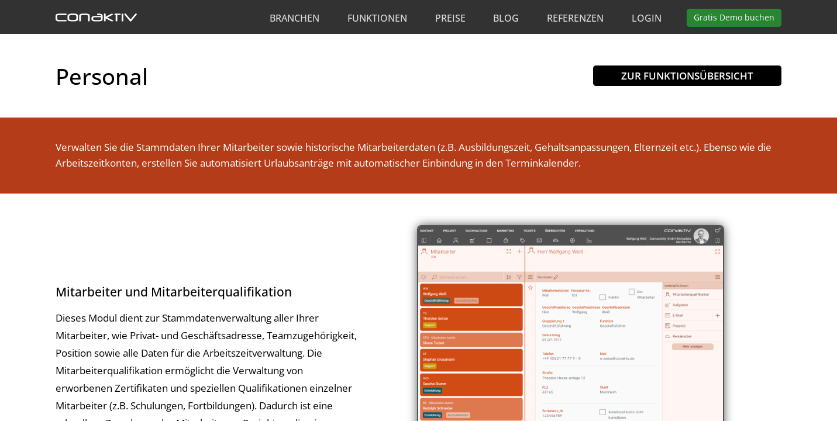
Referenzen (575, 18)
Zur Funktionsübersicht (687, 75)
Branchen (294, 18)
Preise (450, 18)
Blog (506, 18)
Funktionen (377, 18)
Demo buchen (734, 17)
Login (647, 18)
